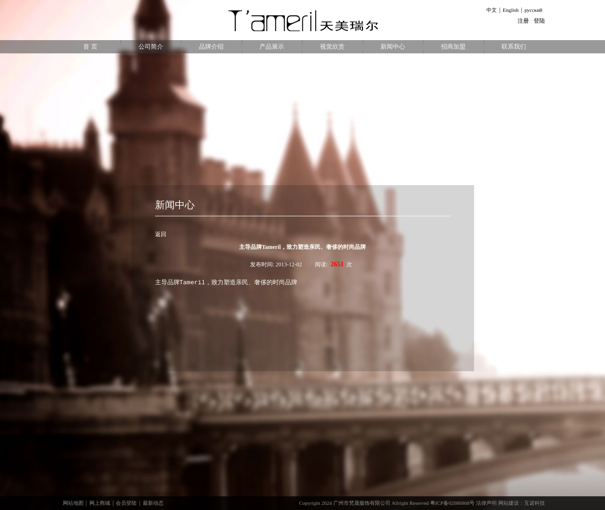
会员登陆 (126, 503)
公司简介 (150, 46)
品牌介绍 (211, 46)
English (511, 10)
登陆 (539, 20)
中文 (491, 10)
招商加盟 (453, 46)
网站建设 (508, 503)
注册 (523, 20)
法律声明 (486, 503)
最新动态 (153, 503)
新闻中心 (392, 46)
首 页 (90, 46)
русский (534, 10)
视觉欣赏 (332, 46)
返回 (160, 234)
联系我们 (513, 46)
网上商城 (99, 503)
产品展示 (271, 46)
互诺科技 (534, 503)
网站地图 (73, 503)
